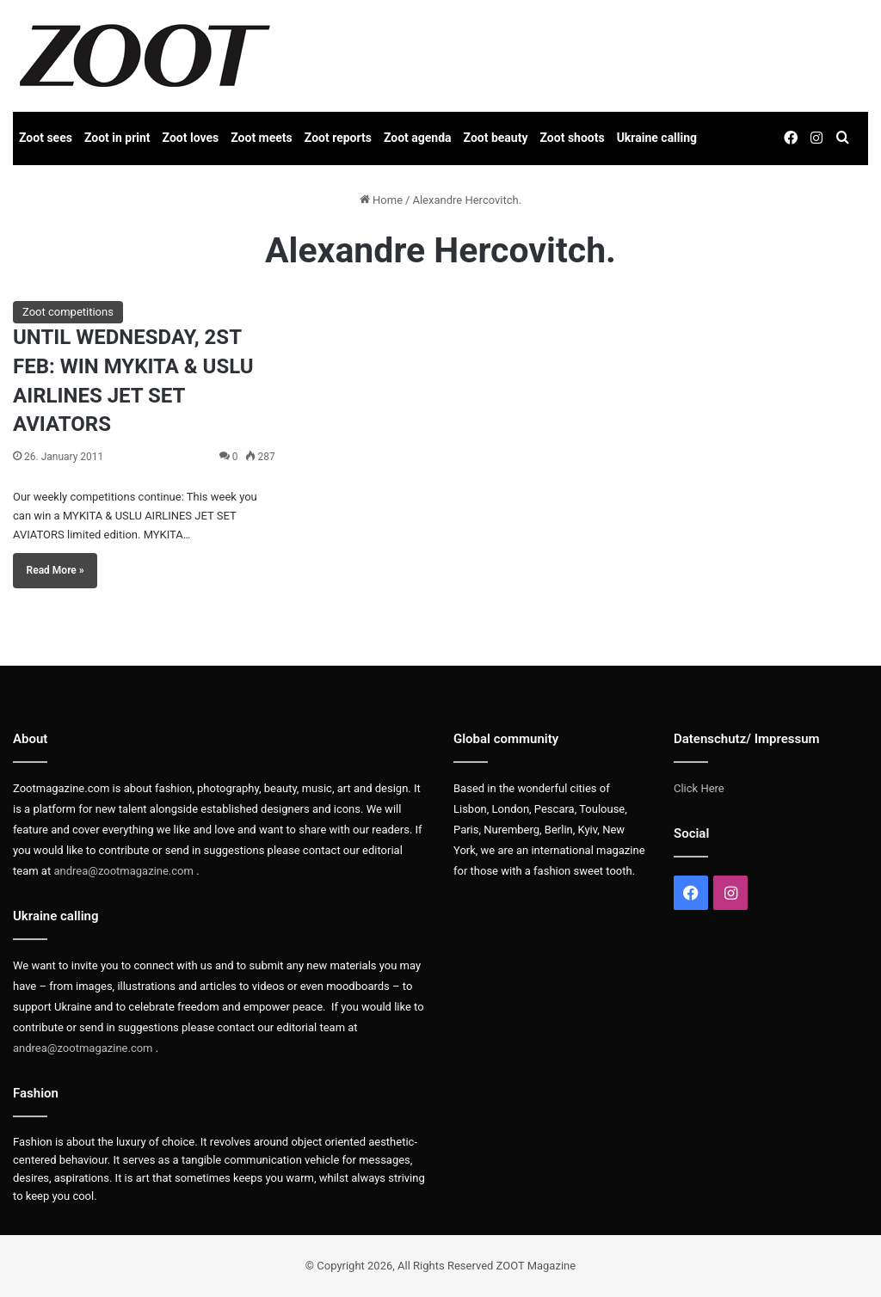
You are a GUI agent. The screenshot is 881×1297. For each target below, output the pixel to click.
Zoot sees (45, 137)
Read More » (55, 570)
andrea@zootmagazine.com (123, 870)
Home (381, 200)
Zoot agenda (418, 137)
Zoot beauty (496, 137)
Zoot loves (191, 137)
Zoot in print (117, 137)
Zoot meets (262, 137)
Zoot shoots (572, 137)
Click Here (699, 788)
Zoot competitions (68, 311)
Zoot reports (338, 137)
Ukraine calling (657, 137)
